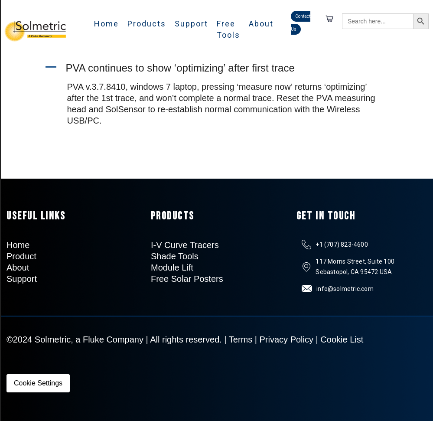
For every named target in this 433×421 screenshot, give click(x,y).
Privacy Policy (286, 339)
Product (21, 256)
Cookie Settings (38, 383)
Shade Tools (175, 256)
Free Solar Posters (187, 279)
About (261, 23)
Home (106, 23)
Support (191, 23)
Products (146, 23)
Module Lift (172, 267)
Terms (240, 339)
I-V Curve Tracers (185, 245)
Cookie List (341, 339)
